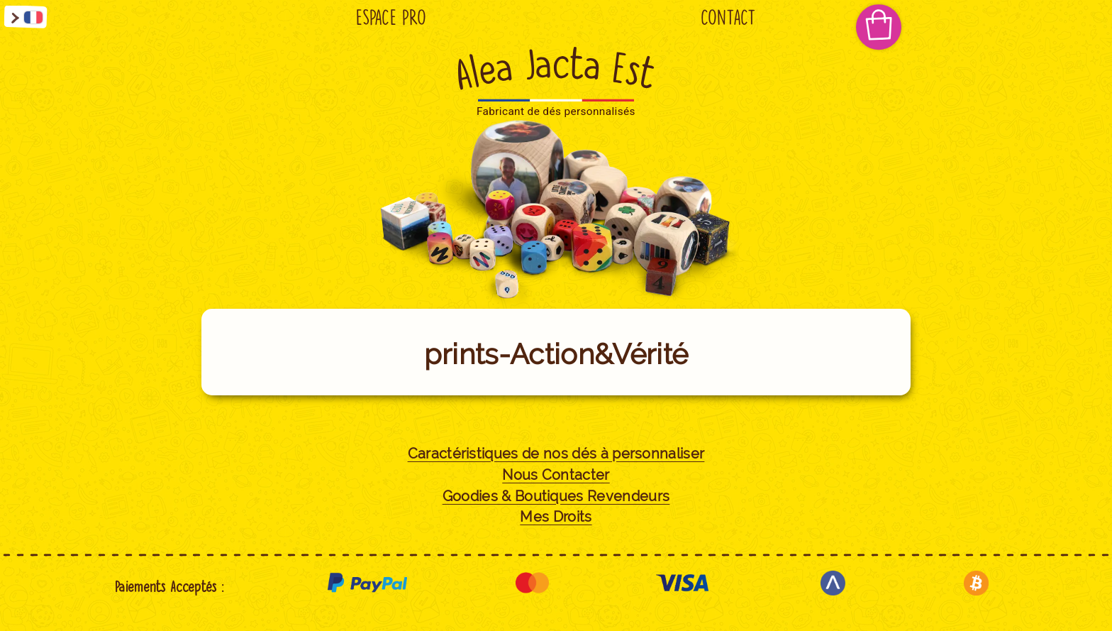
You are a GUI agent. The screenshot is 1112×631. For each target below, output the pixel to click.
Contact (728, 17)
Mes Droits (555, 517)
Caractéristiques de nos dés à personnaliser (556, 454)
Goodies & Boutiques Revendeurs (556, 496)
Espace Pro (391, 17)
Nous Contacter (555, 475)
